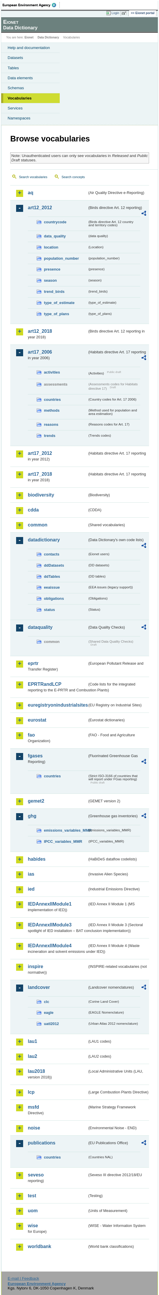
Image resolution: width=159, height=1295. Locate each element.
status (49, 609)
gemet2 (36, 800)
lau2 (32, 1056)
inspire (35, 966)
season (50, 280)
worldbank (39, 1246)
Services (15, 108)
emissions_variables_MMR (65, 830)
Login (115, 13)
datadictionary (44, 539)
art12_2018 (40, 331)
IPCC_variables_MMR (63, 841)
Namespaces (19, 118)
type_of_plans (56, 314)
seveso (36, 1174)
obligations (54, 598)
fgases (35, 755)
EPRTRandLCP (44, 684)
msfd (33, 1107)
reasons (51, 424)
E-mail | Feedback (23, 1278)
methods (51, 410)
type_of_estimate (59, 302)
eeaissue (52, 587)
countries (52, 399)
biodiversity (41, 494)
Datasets (15, 57)
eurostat (37, 719)
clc (46, 1001)
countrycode (55, 222)
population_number (61, 258)
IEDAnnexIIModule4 (49, 945)
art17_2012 (40, 453)
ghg (32, 815)
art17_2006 (40, 352)
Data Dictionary (48, 37)
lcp (31, 1092)
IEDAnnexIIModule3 (49, 924)
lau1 (32, 1041)
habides (36, 859)
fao (31, 734)
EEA (31, 5)
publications (41, 1142)
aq (30, 192)
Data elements (20, 78)
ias (31, 874)
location (51, 247)
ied (31, 889)
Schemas (16, 88)
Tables (13, 68)
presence (52, 269)
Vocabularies (20, 98)
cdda (33, 509)
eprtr (33, 663)
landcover (39, 987)
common (37, 524)
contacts (51, 554)
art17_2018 (40, 474)
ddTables (52, 576)
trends (49, 435)
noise (34, 1127)
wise (33, 1225)
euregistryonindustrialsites (57, 705)
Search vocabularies (33, 177)
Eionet (29, 37)
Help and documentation (29, 47)
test (32, 1195)
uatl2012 (51, 1024)
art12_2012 (40, 207)
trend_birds (54, 291)
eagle (49, 1012)
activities (52, 372)
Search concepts (73, 177)
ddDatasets (54, 565)
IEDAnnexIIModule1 (49, 903)
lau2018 (36, 1071)
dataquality (40, 627)
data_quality (55, 236)
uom (33, 1210)
